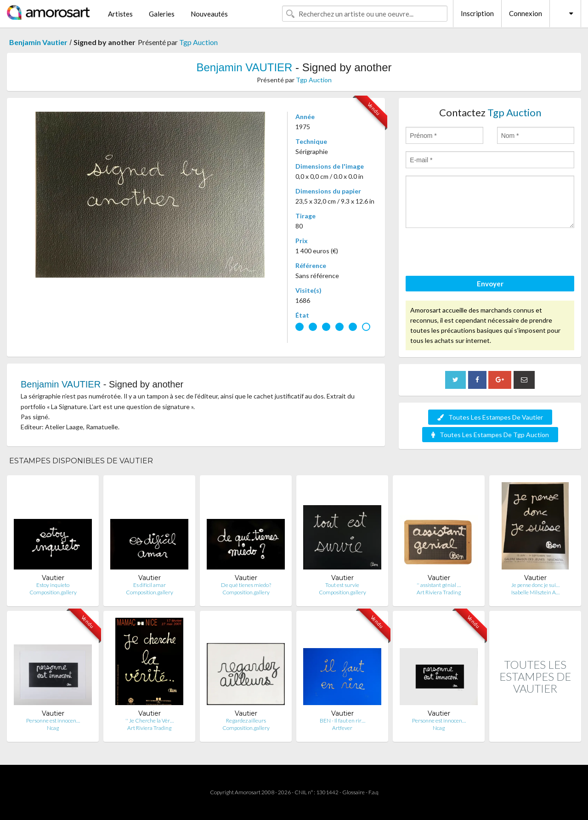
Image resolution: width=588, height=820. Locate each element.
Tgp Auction (198, 42)
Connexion (525, 13)
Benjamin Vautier (38, 42)
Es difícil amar (149, 584)
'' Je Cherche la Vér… (149, 720)
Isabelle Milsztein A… (535, 592)
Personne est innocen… (53, 720)
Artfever (342, 727)
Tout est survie (342, 584)
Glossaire (353, 792)
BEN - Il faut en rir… (342, 720)
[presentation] (475, 253)
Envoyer (490, 283)
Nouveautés (209, 14)
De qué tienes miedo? (246, 584)
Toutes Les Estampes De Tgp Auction (490, 434)
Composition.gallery (53, 592)
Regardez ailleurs (246, 720)
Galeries (162, 14)
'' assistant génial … (439, 584)
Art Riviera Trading (439, 592)
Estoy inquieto (52, 584)
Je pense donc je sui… (535, 584)
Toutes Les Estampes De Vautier (490, 417)
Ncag (53, 727)
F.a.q (373, 792)
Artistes (120, 14)
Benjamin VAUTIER (244, 67)
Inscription (477, 13)
